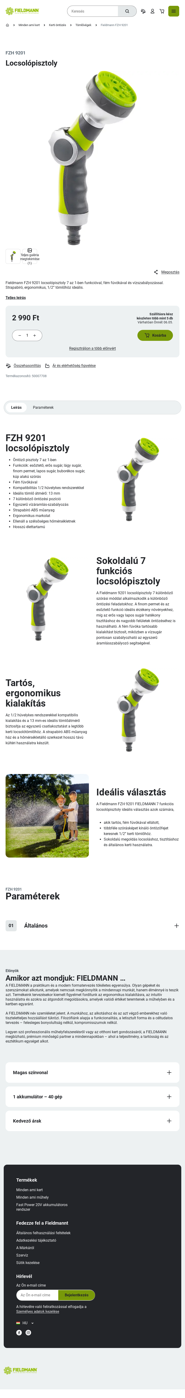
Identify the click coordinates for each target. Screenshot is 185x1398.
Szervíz (24, 1260)
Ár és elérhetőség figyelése (70, 368)
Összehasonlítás (23, 368)
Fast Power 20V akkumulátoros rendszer (44, 1212)
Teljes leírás (16, 297)
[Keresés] (126, 11)
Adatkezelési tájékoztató (38, 1246)
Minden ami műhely (35, 1202)
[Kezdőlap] (7, 25)
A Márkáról (27, 1253)
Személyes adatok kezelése (41, 1316)
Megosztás (166, 272)
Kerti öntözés (57, 25)
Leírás (16, 410)
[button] (153, 336)
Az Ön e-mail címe (33, 1290)
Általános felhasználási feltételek (46, 1238)
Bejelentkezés (78, 1300)
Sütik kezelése (30, 1268)
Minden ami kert (29, 25)
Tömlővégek (83, 25)
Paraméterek (44, 410)
